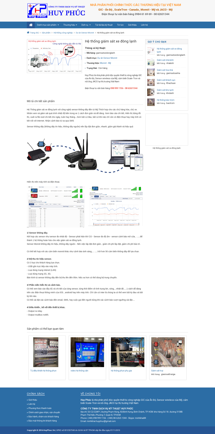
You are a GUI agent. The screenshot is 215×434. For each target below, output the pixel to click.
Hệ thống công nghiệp (63, 33)
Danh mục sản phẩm (48, 25)
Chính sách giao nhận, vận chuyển (44, 412)
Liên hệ (144, 25)
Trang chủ (34, 33)
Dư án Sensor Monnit (85, 33)
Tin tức (120, 25)
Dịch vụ (86, 25)
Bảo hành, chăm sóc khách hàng (44, 416)
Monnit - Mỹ (105, 63)
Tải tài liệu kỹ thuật (104, 25)
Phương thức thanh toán (40, 408)
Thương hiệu (70, 25)
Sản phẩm (46, 33)
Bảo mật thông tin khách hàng (43, 421)
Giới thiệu (132, 25)
